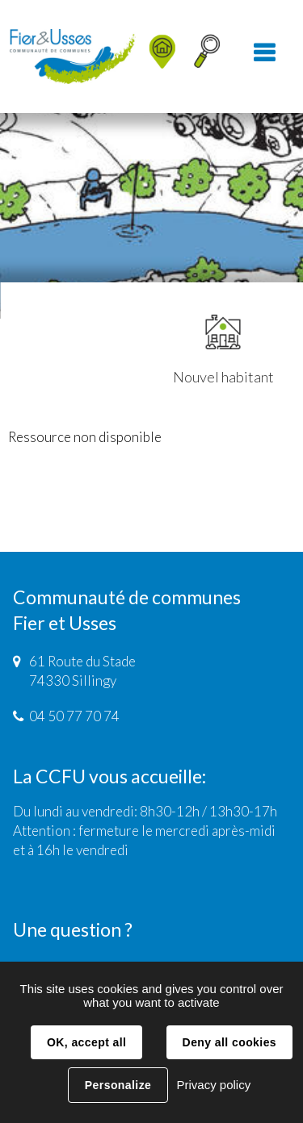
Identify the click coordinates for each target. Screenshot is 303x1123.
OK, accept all (86, 1042)
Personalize (118, 1085)
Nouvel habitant (223, 350)
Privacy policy (213, 1085)
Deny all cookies (229, 1042)
